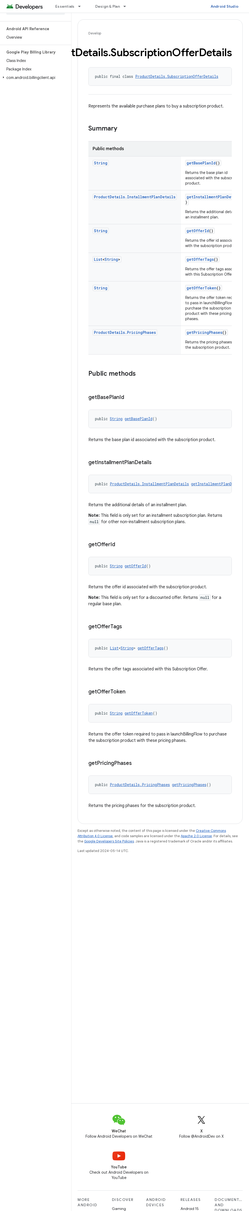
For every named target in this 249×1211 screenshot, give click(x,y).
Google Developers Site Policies (109, 841)
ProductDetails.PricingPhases (125, 332)
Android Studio (225, 6)
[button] (34, 77)
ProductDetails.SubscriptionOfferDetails (176, 76)
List (98, 259)
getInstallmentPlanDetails (214, 196)
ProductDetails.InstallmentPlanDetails (134, 196)
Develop (94, 33)
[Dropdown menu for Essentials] (82, 6)
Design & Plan (107, 6)
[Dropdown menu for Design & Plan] (127, 6)
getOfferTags (200, 259)
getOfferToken (201, 287)
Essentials (65, 6)
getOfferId (198, 230)
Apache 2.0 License (196, 836)
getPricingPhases (204, 332)
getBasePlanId (201, 162)
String (100, 162)
